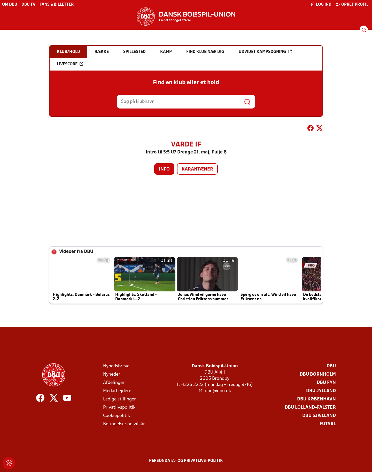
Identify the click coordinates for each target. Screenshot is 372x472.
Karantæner (197, 169)
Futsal (328, 424)
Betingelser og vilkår (124, 424)
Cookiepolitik (116, 416)
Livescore (70, 64)
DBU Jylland (321, 391)
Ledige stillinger (119, 399)
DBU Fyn (326, 383)
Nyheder (111, 374)
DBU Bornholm (318, 374)
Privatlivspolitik (119, 407)
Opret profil (352, 4)
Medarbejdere (117, 391)
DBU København (316, 399)
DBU (331, 366)
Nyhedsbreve (116, 366)
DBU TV (28, 4)
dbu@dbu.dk (218, 391)
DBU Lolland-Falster (310, 407)
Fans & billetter (57, 4)
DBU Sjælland (319, 416)
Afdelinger (114, 383)
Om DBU (9, 4)
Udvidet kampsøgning (265, 52)
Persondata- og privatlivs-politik (186, 461)
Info (164, 169)
